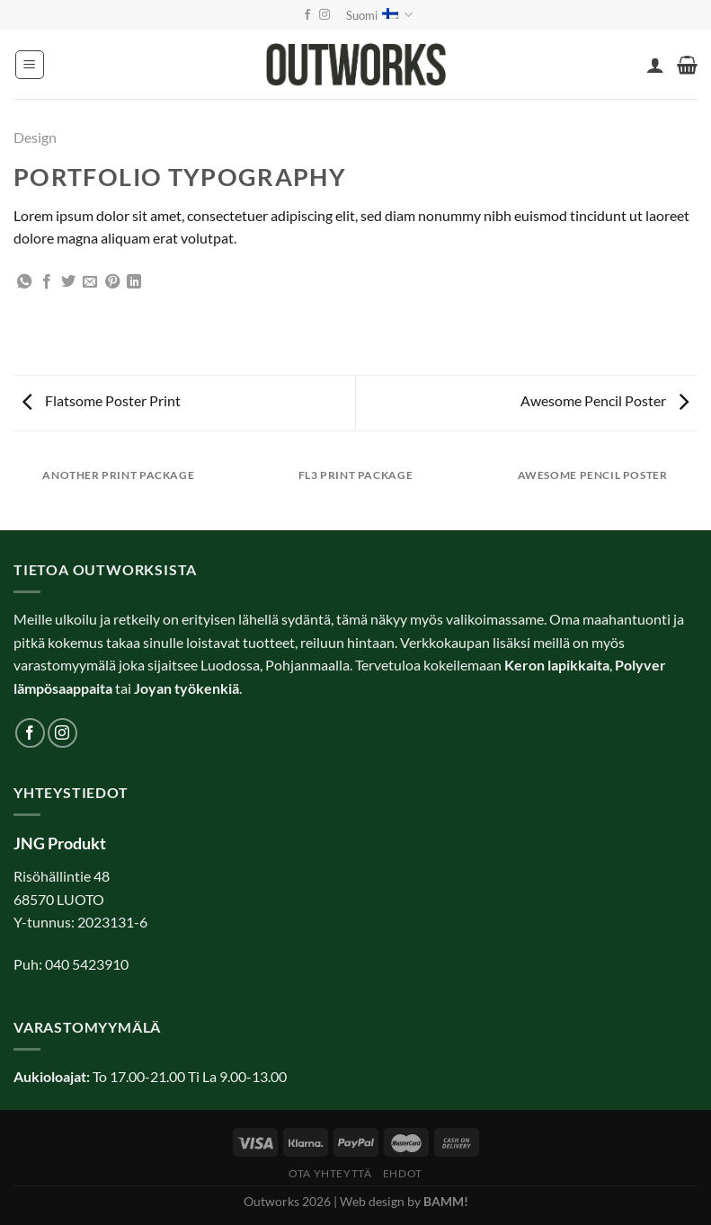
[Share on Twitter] (68, 282)
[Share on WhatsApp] (24, 282)
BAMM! (445, 1201)
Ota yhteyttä (330, 1173)
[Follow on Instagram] (324, 15)
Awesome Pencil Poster (604, 400)
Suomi (379, 14)
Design (35, 137)
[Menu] (29, 64)
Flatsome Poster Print (101, 400)
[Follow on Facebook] (307, 15)
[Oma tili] (655, 64)
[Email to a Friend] (90, 282)
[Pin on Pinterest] (112, 282)
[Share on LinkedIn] (134, 282)
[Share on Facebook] (47, 282)
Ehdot (402, 1173)
